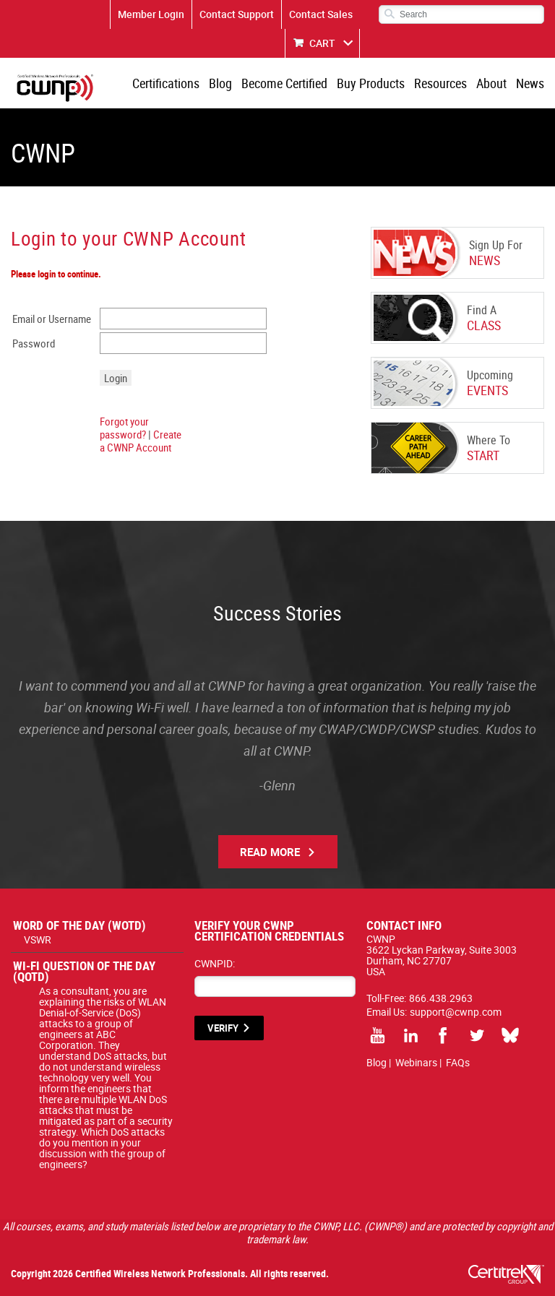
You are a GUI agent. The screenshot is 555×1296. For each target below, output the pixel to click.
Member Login (151, 14)
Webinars (416, 1062)
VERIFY (222, 1027)
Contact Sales (321, 14)
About (491, 83)
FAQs (458, 1062)
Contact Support (236, 14)
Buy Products (371, 83)
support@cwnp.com (456, 1012)
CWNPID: (214, 963)
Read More (270, 851)
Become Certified (284, 83)
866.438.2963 (441, 998)
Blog (220, 83)
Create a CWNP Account (140, 440)
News (530, 83)
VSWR (37, 939)
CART (322, 43)
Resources (440, 83)
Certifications (165, 83)
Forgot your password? (124, 427)
